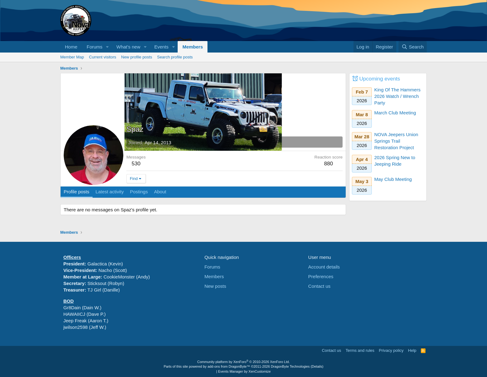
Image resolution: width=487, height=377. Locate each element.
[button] (107, 47)
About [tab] (160, 191)
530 (136, 164)
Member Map (72, 57)
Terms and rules (360, 350)
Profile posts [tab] (76, 191)
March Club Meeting (395, 112)
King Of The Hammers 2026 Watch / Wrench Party (397, 96)
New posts (215, 286)
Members (192, 46)
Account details (324, 266)
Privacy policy (391, 350)
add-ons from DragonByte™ (228, 366)
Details (317, 366)
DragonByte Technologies (290, 366)
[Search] (412, 47)
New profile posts (136, 57)
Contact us (319, 286)
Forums (94, 46)
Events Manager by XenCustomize (244, 371)
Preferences (320, 276)
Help (412, 350)
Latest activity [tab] (110, 191)
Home (71, 46)
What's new (128, 46)
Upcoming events (379, 79)
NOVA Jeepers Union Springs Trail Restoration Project (396, 141)
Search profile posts (175, 57)
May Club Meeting (393, 179)
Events (161, 46)
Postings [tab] (139, 191)
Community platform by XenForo (243, 362)
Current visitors (102, 57)
